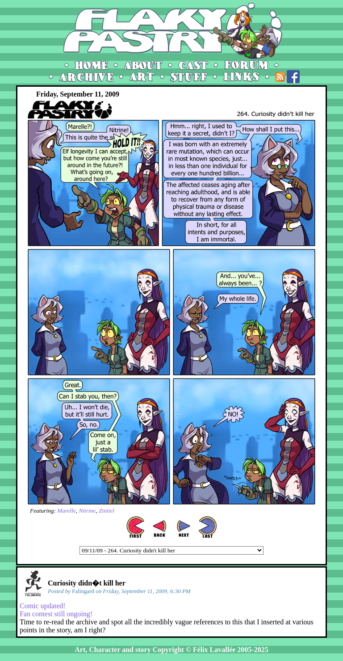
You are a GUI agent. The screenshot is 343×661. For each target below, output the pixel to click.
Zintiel (106, 510)
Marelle (66, 510)
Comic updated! (43, 606)
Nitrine (87, 510)
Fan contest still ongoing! (56, 614)
